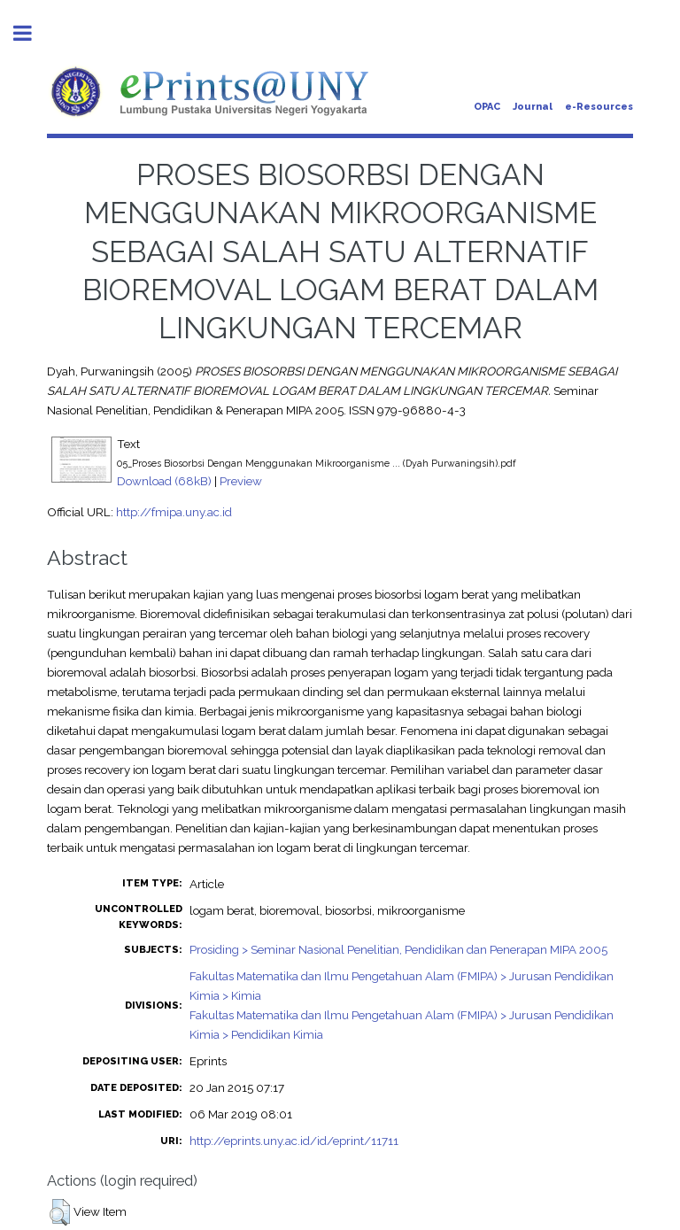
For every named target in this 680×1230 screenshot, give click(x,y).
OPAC (487, 106)
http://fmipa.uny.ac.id (174, 512)
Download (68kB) (164, 481)
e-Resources (599, 106)
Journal (532, 106)
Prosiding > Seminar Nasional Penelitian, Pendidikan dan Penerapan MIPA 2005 (398, 949)
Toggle (32, 33)
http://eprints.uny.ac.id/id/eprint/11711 (293, 1140)
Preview (241, 481)
